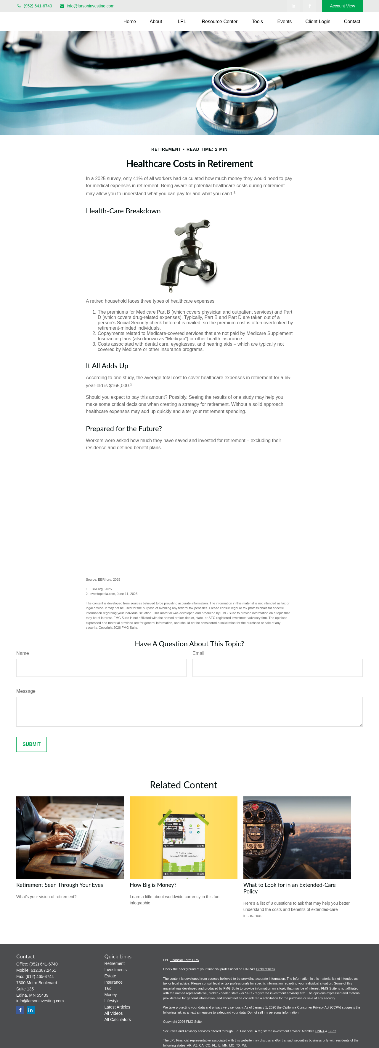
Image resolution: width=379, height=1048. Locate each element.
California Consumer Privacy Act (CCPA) (311, 1007)
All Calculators (118, 1019)
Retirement (115, 963)
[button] (130, 21)
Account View (342, 6)
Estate (110, 976)
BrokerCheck (265, 969)
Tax (108, 988)
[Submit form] (31, 744)
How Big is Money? (153, 885)
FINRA (319, 1031)
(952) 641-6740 (34, 6)
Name (22, 653)
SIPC (332, 1031)
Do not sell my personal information (273, 1012)
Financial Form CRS (184, 960)
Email (198, 653)
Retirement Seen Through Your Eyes (59, 885)
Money (111, 994)
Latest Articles (117, 1007)
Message (26, 691)
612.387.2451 (43, 970)
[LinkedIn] (293, 6)
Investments (116, 969)
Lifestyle (112, 1000)
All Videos (114, 1013)
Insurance (114, 982)
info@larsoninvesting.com (87, 6)
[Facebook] (309, 6)
